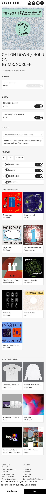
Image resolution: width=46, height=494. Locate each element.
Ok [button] (34, 491)
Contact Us (6, 464)
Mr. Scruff (19, 64)
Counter (26, 467)
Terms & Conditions (9, 479)
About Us (5, 467)
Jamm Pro (26, 477)
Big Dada (26, 464)
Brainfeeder (27, 469)
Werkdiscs (27, 472)
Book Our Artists (8, 477)
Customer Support (8, 469)
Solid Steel (27, 474)
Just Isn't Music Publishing (33, 479)
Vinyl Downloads (8, 474)
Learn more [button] (30, 485)
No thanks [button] (12, 491)
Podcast (5, 472)
